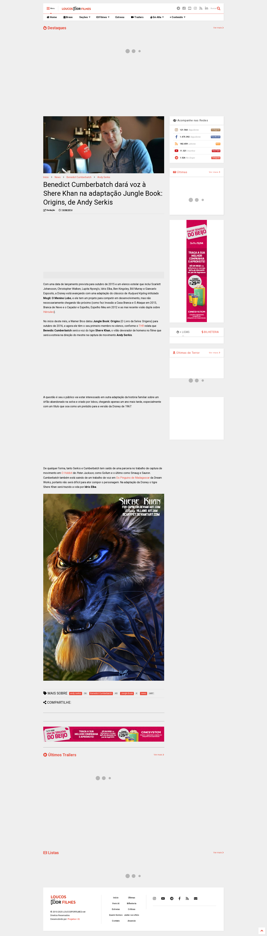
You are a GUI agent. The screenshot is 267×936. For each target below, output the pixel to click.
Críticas (131, 909)
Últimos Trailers (59, 755)
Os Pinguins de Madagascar (133, 477)
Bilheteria (131, 903)
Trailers (137, 17)
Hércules (48, 312)
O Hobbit (67, 473)
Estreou (119, 17)
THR (141, 325)
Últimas (180, 172)
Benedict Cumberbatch (79, 177)
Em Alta (157, 17)
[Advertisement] (133, 86)
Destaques (54, 28)
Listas (51, 853)
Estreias (116, 909)
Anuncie (132, 921)
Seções (84, 17)
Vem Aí (115, 903)
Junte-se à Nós (131, 915)
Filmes (102, 17)
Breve (68, 17)
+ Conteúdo (177, 17)
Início (46, 177)
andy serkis (103, 177)
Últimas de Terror (186, 352)
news (58, 177)
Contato (116, 921)
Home (52, 17)
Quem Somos (116, 915)
